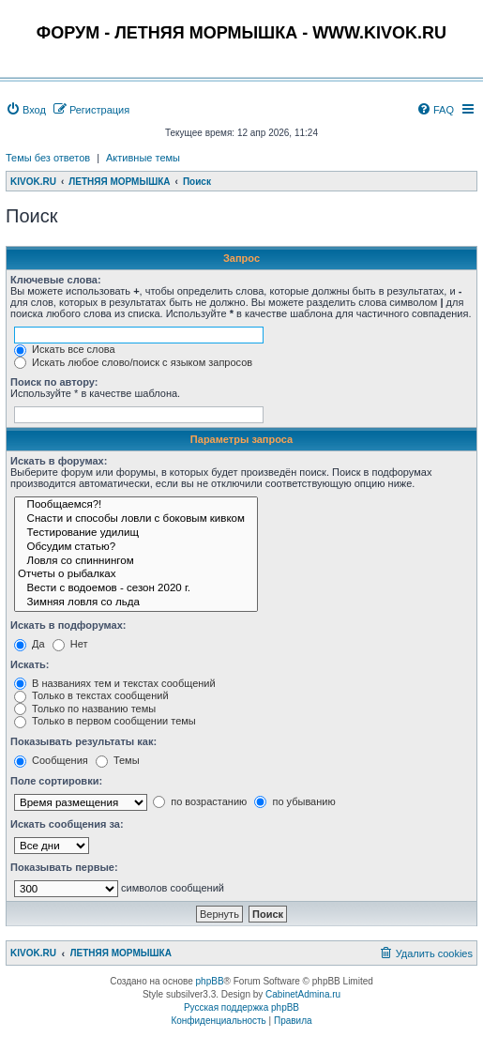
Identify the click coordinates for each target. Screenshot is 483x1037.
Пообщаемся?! (136, 505)
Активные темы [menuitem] (143, 157)
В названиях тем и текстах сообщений (115, 683)
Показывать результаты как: (83, 741)
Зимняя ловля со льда (136, 603)
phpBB (210, 981)
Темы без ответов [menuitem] (48, 157)
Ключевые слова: (55, 279)
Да (29, 643)
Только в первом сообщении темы (105, 720)
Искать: (29, 664)
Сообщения (51, 760)
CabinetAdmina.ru (302, 994)
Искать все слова (64, 349)
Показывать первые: (64, 867)
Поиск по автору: (54, 382)
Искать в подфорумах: (68, 625)
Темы (118, 760)
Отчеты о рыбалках (136, 575)
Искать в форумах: (58, 460)
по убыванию (294, 801)
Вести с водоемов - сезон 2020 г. (136, 589)
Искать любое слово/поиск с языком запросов (133, 362)
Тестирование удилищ (136, 533)
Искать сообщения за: (67, 824)
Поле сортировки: (56, 780)
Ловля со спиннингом (136, 562)
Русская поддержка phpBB (241, 1007)
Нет (70, 643)
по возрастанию (200, 801)
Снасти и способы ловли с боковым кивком (136, 519)
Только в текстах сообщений (91, 695)
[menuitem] (26, 110)
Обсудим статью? (136, 548)
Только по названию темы (85, 708)
